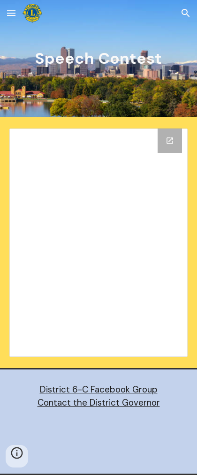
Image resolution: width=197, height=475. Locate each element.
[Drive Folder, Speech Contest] (98, 242)
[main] (98, 58)
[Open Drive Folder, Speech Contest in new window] (170, 140)
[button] (11, 13)
